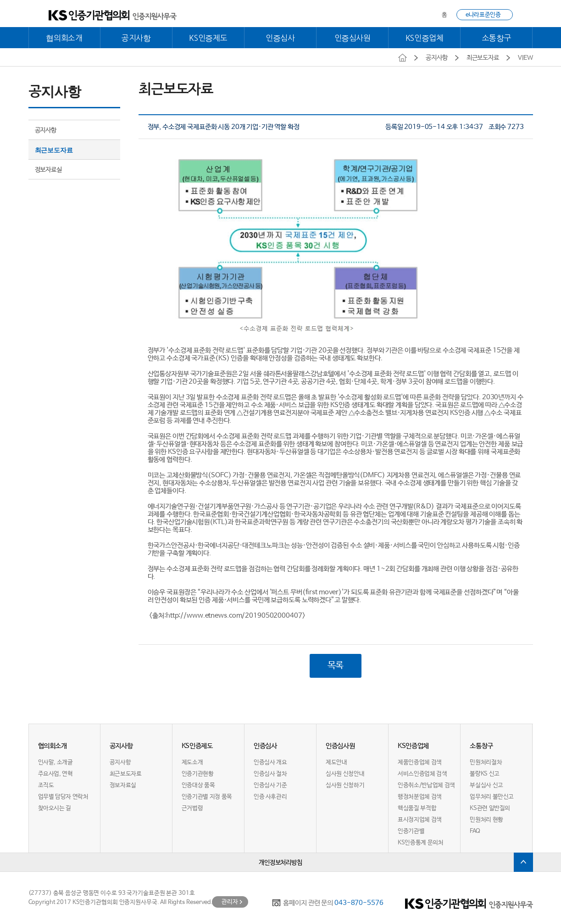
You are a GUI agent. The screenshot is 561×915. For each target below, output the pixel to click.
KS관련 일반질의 (490, 808)
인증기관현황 (198, 774)
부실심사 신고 (486, 785)
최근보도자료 (54, 150)
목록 (336, 666)
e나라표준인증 (483, 14)
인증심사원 (352, 38)
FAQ (475, 831)
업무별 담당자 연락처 (63, 797)
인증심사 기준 (270, 785)
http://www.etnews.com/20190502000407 (234, 615)
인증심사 (280, 38)
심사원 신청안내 (345, 774)
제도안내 (336, 762)
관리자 (230, 902)
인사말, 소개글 (55, 762)
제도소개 (192, 762)
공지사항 (136, 38)
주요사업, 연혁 (55, 774)
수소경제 (180, 350)
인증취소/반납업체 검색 (426, 785)
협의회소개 (64, 38)
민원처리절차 (486, 762)
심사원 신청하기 (345, 785)
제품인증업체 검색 (420, 762)
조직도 (46, 785)
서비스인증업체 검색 (422, 774)
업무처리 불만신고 (492, 797)
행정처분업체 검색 (420, 797)
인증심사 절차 (270, 774)
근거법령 (192, 808)
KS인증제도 (208, 38)
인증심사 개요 (270, 762)
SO (215, 475)
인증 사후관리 (270, 797)
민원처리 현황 (486, 820)
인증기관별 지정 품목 (207, 797)
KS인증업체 (424, 38)
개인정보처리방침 (280, 863)
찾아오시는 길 (54, 808)
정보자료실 (48, 169)
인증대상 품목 (198, 785)
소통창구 (496, 38)
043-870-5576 (358, 903)
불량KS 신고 (484, 774)
